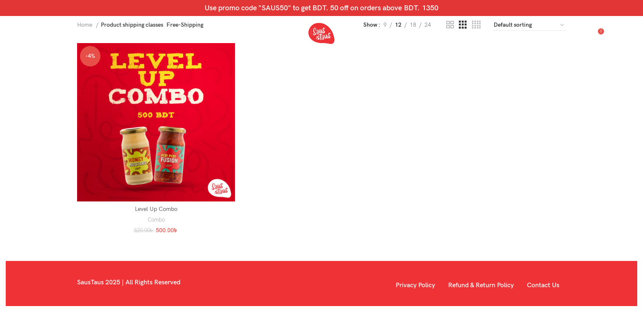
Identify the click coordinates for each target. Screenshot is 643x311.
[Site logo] (321, 36)
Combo (155, 219)
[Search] (563, 37)
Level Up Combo (156, 208)
